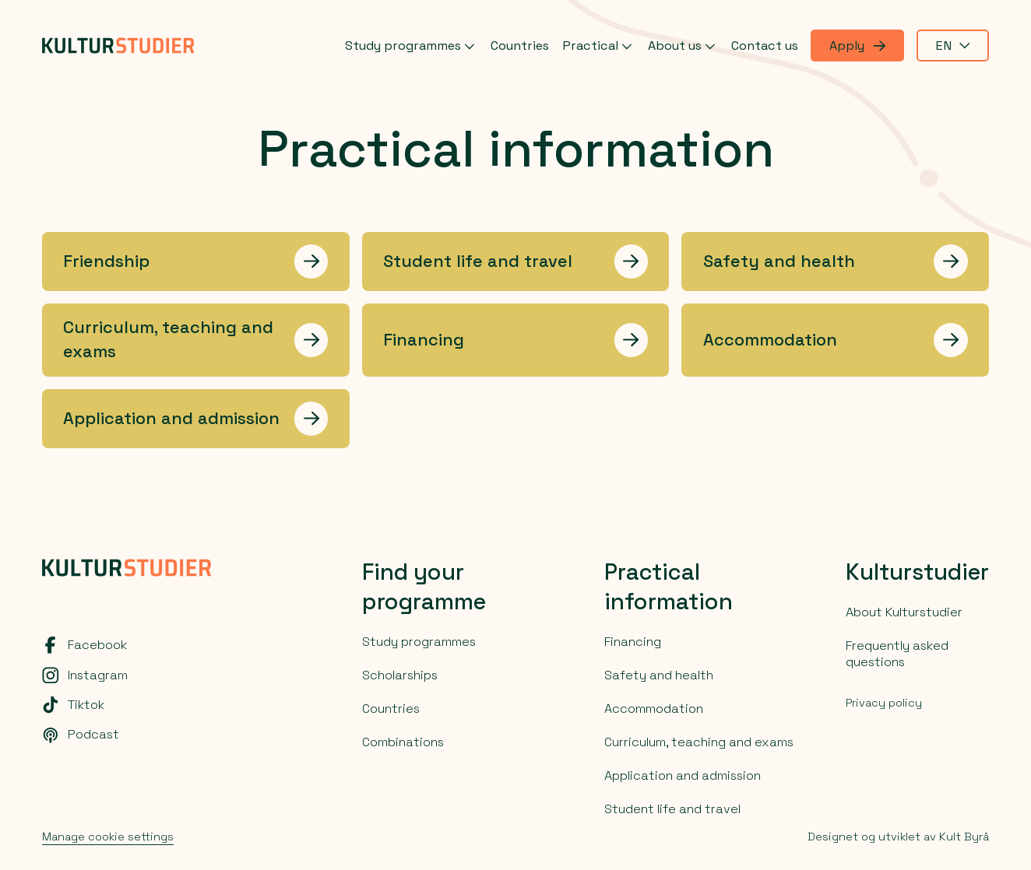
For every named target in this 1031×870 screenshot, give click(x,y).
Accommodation (653, 708)
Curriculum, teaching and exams (698, 742)
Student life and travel (672, 809)
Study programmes (411, 45)
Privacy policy (884, 703)
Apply (857, 45)
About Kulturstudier (904, 612)
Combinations (403, 742)
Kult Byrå (964, 837)
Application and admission (682, 775)
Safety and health (658, 675)
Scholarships (400, 675)
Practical (598, 45)
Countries (520, 45)
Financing (632, 641)
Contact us (764, 45)
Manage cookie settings (108, 837)
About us (683, 45)
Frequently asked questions (897, 653)
